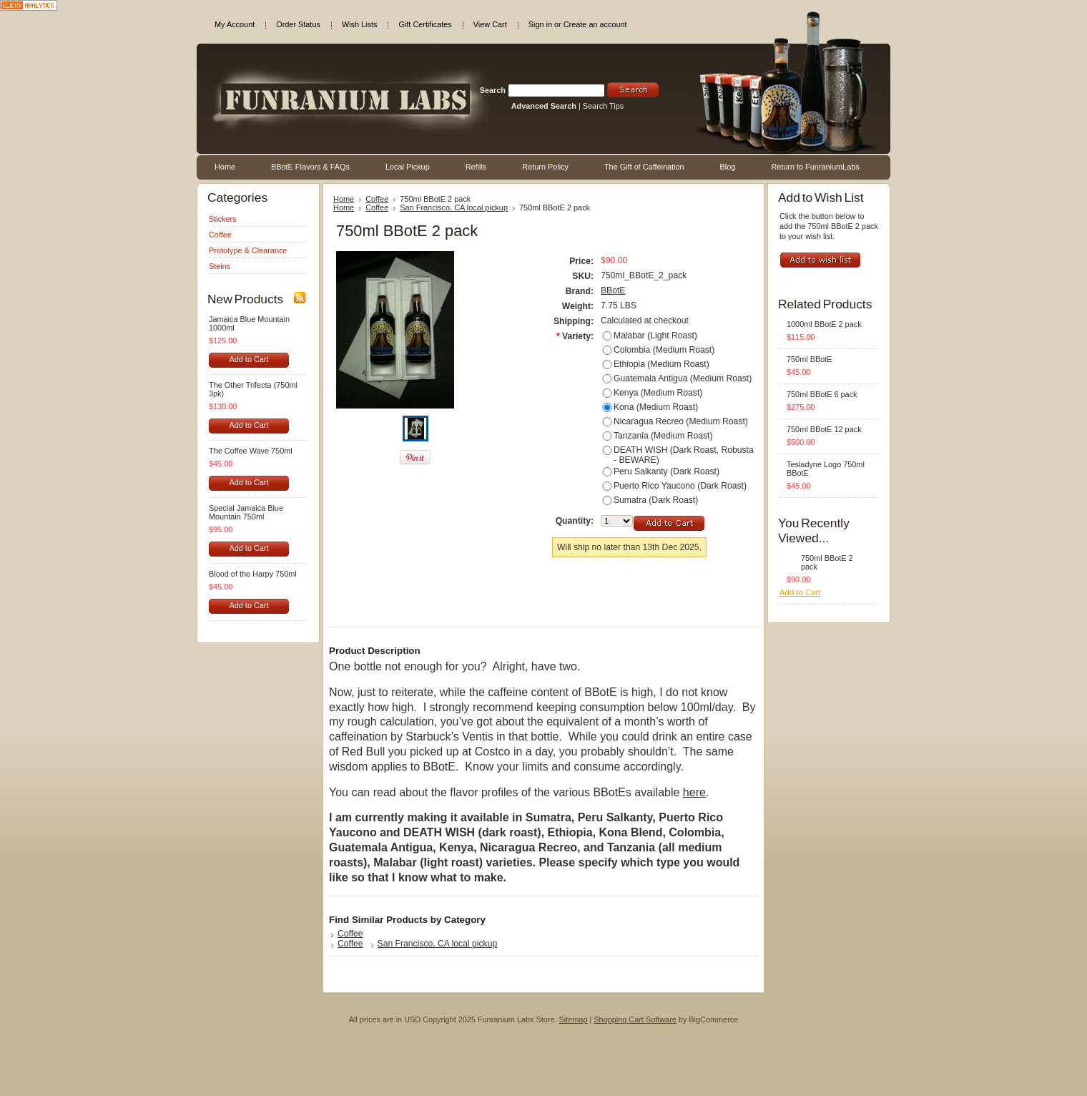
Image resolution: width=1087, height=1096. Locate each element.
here (694, 792)
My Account (235, 24)
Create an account (595, 24)
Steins (219, 266)
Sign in (540, 24)
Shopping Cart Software (635, 1019)
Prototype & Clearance (248, 250)
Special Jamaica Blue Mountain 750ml (246, 512)
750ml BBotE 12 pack (824, 429)
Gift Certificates (424, 24)
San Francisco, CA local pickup (454, 207)
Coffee (220, 234)
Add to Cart (248, 359)
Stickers (223, 219)
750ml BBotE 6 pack (822, 394)
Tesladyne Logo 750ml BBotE (826, 468)
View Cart (490, 24)
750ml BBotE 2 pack (827, 562)
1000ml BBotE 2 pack (824, 324)
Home (343, 199)
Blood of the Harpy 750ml (253, 573)
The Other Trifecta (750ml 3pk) (253, 389)
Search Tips (603, 106)
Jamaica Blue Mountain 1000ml (249, 323)
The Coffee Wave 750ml (250, 450)
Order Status (298, 24)
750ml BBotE (809, 359)
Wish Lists (360, 24)
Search (493, 90)
